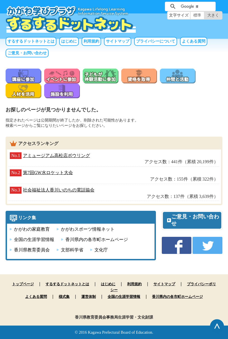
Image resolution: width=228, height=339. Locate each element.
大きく (213, 15)
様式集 (64, 296)
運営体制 (88, 296)
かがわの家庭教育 (32, 229)
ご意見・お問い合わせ (27, 53)
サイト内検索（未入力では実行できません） (156, 5)
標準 (197, 15)
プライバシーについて (155, 41)
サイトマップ (117, 41)
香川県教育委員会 (32, 249)
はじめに (69, 41)
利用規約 (91, 41)
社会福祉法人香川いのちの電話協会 (58, 190)
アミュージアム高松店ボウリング (56, 155)
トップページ (23, 284)
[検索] (189, 6)
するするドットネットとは (31, 41)
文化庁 (101, 249)
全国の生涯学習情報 (34, 239)
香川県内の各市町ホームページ (96, 239)
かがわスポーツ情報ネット (88, 229)
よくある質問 (193, 41)
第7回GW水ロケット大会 (48, 172)
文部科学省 (72, 249)
